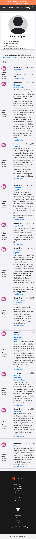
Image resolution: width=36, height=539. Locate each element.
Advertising (18, 515)
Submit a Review (18, 484)
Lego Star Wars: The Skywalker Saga (19, 377)
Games (10, 7)
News (4, 7)
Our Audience (18, 488)
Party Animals (18, 226)
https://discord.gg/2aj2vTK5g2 (18, 3)
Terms (18, 520)
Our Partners (18, 486)
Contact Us (18, 493)
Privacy (18, 522)
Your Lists (24, 7)
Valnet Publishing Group (24, 527)
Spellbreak (17, 411)
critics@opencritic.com (9, 57)
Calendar (16, 7)
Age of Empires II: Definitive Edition (19, 302)
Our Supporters (18, 490)
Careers (18, 518)
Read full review (18, 79)
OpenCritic (8, 527)
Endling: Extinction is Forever (17, 337)
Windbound (17, 446)
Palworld (16, 146)
